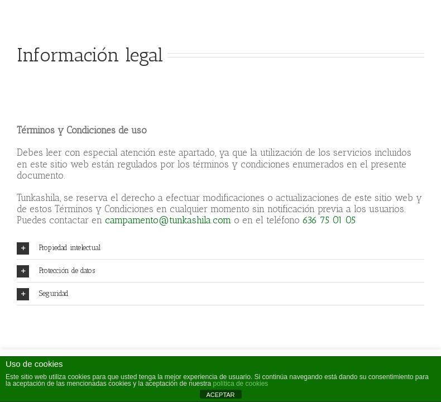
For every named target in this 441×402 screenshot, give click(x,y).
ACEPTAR (220, 394)
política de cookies (241, 383)
